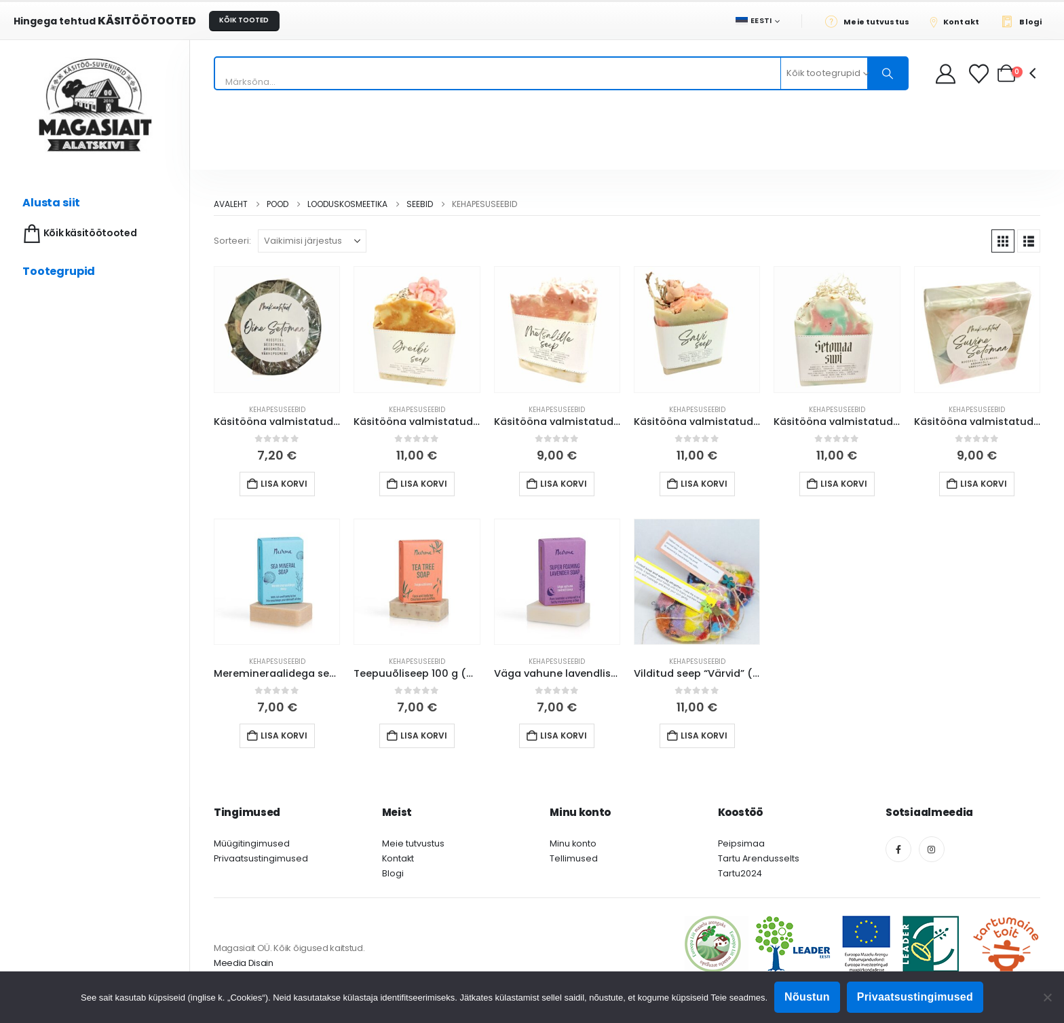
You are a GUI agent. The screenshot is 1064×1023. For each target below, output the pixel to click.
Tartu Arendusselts (758, 858)
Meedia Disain (243, 962)
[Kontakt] (959, 21)
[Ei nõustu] (1047, 997)
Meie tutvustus (413, 843)
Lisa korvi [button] (284, 483)
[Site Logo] (95, 104)
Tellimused (574, 858)
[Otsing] (887, 73)
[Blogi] (1025, 21)
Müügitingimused (252, 843)
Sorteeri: (232, 240)
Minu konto (573, 843)
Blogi (393, 873)
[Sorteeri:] (312, 241)
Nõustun (807, 997)
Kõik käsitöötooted (78, 234)
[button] (1002, 241)
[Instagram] (932, 849)
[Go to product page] (276, 329)
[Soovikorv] (980, 73)
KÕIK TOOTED (244, 20)
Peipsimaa (741, 843)
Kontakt (398, 858)
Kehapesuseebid (277, 410)
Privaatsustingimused (261, 858)
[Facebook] (898, 849)
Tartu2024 (740, 873)
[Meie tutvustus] (871, 21)
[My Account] (945, 73)
